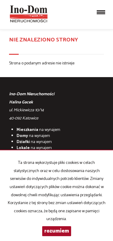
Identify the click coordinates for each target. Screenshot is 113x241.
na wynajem (38, 129)
